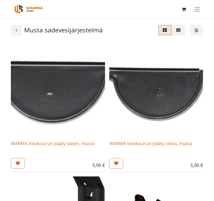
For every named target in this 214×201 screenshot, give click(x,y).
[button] (18, 163)
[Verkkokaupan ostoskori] (183, 9)
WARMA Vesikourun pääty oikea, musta (150, 143)
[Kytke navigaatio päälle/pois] (197, 9)
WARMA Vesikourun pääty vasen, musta (52, 143)
